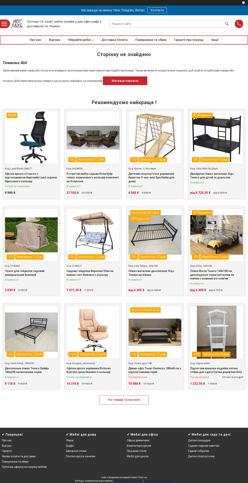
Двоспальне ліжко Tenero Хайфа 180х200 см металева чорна (27, 370)
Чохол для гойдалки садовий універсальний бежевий (24, 272)
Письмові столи (136, 450)
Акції (214, 40)
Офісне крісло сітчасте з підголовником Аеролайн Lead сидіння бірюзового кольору (31, 177)
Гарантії (7, 450)
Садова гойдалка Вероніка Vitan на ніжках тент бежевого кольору (90, 272)
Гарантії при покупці (189, 40)
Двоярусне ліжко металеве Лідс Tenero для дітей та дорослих (212, 175)
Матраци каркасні (125, 81)
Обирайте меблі (79, 40)
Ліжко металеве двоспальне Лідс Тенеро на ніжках (151, 272)
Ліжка (69, 440)
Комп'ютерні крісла (139, 445)
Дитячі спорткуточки (201, 456)
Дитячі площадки (199, 440)
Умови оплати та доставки (19, 456)
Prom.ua (142, 477)
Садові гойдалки (198, 450)
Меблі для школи (137, 456)
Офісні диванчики (138, 440)
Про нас (35, 40)
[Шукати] (226, 23)
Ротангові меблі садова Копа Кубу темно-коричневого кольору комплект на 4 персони (93, 177)
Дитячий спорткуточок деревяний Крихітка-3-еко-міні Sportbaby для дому (151, 177)
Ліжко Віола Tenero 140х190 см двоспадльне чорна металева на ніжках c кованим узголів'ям (212, 274)
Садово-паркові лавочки (203, 445)
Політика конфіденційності (158, 481)
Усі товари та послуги (124, 400)
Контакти (157, 10)
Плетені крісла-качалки (80, 456)
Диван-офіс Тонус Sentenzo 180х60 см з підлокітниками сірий (154, 370)
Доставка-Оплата (114, 40)
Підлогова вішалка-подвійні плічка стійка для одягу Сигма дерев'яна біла (216, 370)
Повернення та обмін (150, 40)
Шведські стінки (76, 450)
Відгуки (54, 40)
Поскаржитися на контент (128, 481)
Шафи (70, 445)
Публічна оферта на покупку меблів (24, 466)
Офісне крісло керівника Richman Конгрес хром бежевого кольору (89, 370)
